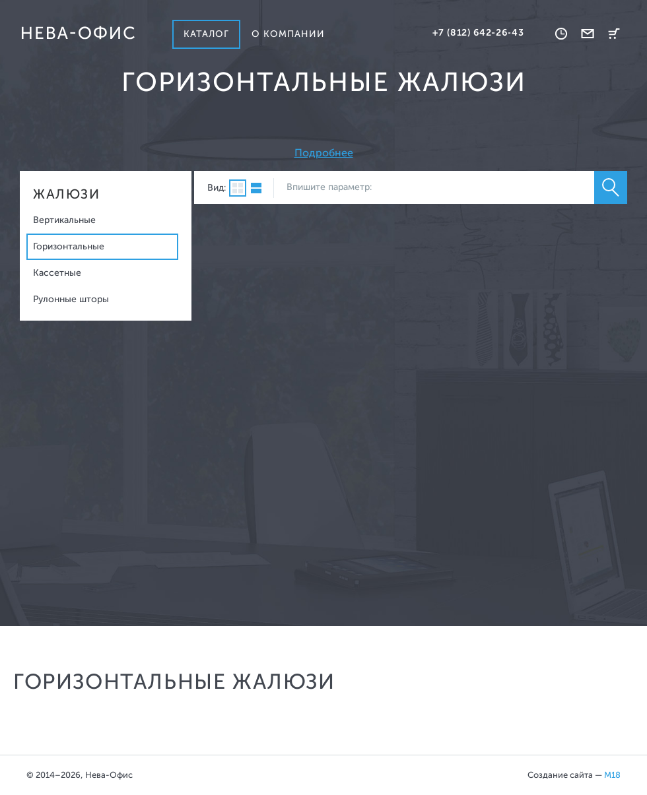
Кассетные (57, 272)
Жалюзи (66, 194)
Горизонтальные (68, 246)
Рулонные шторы (71, 299)
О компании (288, 34)
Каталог (206, 34)
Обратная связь (587, 34)
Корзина (614, 34)
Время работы (561, 34)
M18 (612, 775)
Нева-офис (78, 33)
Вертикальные (64, 220)
